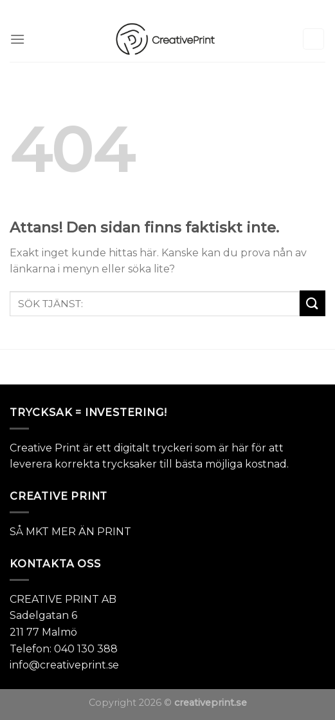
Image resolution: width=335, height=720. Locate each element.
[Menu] (17, 39)
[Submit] (312, 303)
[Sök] (314, 39)
